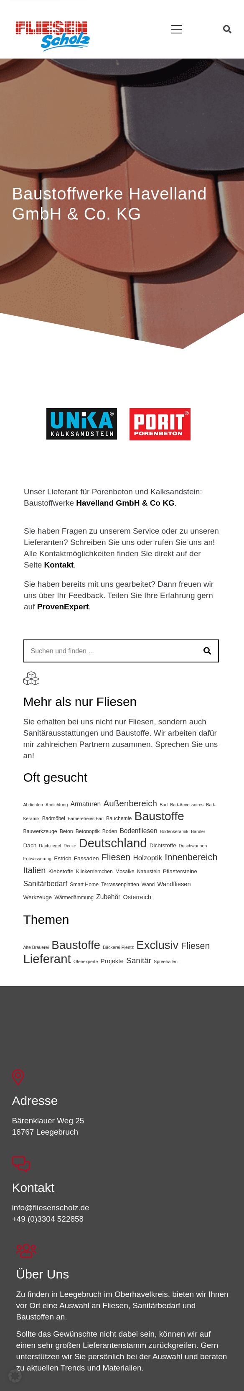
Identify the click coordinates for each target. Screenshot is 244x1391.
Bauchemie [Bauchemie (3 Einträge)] (119, 818)
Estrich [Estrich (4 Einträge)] (62, 858)
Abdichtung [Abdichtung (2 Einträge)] (57, 804)
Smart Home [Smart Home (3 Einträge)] (84, 884)
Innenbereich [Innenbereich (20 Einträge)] (191, 857)
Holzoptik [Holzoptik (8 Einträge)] (147, 858)
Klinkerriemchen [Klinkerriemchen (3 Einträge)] (94, 871)
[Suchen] (207, 651)
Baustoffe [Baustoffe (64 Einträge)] (159, 816)
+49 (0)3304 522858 (48, 1219)
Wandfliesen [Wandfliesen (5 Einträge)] (174, 884)
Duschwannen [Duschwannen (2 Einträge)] (193, 845)
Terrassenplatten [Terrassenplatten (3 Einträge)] (120, 884)
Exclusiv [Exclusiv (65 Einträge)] (157, 944)
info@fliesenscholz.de (50, 1207)
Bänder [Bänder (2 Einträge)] (198, 831)
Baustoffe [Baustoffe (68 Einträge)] (75, 944)
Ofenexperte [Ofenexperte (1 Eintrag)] (86, 961)
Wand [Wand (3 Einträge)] (148, 884)
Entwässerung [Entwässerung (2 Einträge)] (37, 858)
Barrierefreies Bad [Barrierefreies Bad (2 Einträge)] (86, 818)
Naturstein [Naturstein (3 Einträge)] (148, 871)
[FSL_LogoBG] (53, 35)
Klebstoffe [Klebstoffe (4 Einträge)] (61, 871)
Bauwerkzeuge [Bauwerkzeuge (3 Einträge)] (40, 831)
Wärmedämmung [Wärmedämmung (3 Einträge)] (74, 897)
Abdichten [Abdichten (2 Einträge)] (33, 804)
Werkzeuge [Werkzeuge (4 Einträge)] (37, 897)
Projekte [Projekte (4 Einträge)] (112, 960)
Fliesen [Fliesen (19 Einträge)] (116, 857)
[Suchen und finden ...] (121, 650)
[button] (177, 29)
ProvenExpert (63, 606)
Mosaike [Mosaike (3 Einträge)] (125, 871)
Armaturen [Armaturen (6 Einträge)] (85, 804)
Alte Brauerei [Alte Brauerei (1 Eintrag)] (36, 947)
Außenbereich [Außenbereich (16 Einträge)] (130, 803)
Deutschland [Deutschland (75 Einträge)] (113, 843)
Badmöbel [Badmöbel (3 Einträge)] (53, 818)
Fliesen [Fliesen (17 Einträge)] (195, 946)
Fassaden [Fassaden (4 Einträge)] (86, 858)
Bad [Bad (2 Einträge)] (164, 804)
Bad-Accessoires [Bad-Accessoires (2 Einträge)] (186, 804)
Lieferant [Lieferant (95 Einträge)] (47, 959)
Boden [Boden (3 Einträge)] (109, 831)
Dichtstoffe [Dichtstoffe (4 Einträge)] (163, 845)
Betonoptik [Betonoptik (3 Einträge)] (88, 831)
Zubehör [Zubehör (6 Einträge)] (108, 896)
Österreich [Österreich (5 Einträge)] (137, 897)
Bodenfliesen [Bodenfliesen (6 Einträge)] (138, 830)
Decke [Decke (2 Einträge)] (70, 845)
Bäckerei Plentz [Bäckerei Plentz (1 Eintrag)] (118, 947)
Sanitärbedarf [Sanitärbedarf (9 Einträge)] (45, 884)
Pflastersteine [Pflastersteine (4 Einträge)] (180, 871)
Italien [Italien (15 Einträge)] (34, 870)
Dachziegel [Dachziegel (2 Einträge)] (50, 845)
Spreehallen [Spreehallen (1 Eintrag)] (166, 961)
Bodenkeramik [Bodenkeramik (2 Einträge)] (174, 831)
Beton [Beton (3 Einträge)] (66, 831)
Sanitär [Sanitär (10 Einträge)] (138, 960)
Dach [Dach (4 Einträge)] (30, 845)
